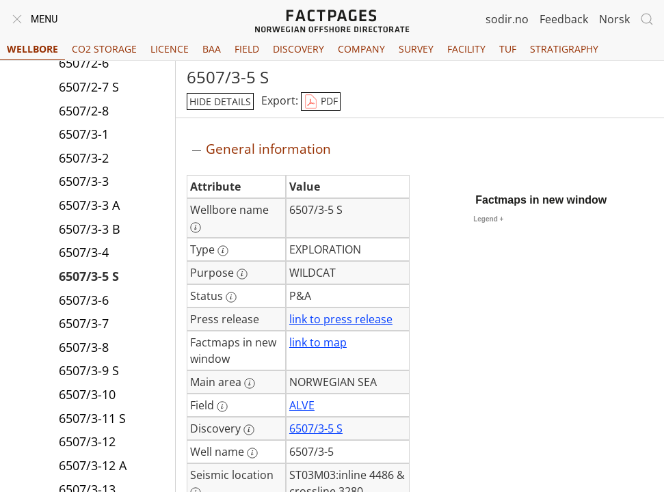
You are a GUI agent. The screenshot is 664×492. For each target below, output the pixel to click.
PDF (321, 101)
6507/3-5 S (89, 276)
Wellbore (32, 48)
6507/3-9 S (89, 370)
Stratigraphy (564, 48)
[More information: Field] (222, 406)
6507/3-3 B (89, 229)
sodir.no (507, 19)
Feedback (564, 19)
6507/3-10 (87, 394)
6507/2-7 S (89, 87)
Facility (466, 48)
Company (361, 48)
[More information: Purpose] (242, 274)
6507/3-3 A (89, 205)
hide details (220, 101)
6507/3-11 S (92, 418)
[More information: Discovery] (248, 429)
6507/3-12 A (93, 465)
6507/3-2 (84, 158)
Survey (416, 48)
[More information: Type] (222, 250)
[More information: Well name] (252, 453)
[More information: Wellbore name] (195, 227)
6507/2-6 (84, 63)
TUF (507, 48)
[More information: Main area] (249, 383)
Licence (169, 48)
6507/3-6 (84, 300)
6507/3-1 (84, 134)
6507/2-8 (84, 110)
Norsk (614, 19)
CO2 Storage (104, 48)
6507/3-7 (84, 323)
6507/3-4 (84, 252)
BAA (211, 48)
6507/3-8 (84, 347)
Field (247, 48)
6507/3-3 (84, 181)
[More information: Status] (231, 297)
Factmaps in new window (541, 200)
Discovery (298, 48)
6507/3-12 (87, 441)
